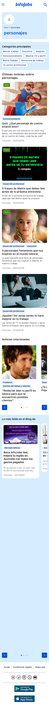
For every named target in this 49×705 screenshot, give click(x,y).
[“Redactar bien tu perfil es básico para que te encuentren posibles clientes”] (20, 378)
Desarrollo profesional (13, 184)
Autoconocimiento (12, 56)
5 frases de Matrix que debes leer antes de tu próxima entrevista (23, 190)
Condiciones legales (22, 667)
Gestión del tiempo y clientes (16, 386)
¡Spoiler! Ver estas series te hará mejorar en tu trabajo (23, 317)
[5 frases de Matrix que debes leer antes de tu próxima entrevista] (24, 180)
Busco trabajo (10, 60)
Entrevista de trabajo (32, 60)
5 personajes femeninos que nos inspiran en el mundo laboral (22, 252)
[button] (4, 407)
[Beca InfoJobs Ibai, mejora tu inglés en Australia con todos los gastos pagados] (21, 443)
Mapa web (40, 667)
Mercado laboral (12, 448)
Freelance (7, 382)
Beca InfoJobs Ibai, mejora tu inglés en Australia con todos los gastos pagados (18, 457)
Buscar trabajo (11, 51)
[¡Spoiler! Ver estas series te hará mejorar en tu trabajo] (24, 307)
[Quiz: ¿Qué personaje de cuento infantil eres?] (24, 115)
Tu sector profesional (14, 65)
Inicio (6, 27)
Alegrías (40, 51)
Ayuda (7, 667)
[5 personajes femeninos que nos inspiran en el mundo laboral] (24, 242)
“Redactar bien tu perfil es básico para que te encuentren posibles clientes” (19, 395)
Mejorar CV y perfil (36, 56)
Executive (27, 51)
